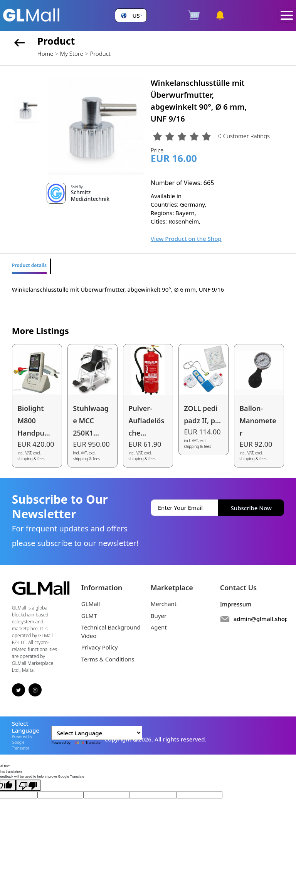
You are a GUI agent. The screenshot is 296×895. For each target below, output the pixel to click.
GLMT (89, 615)
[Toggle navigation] (287, 15)
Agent (159, 627)
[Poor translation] (28, 785)
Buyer (158, 615)
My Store (71, 53)
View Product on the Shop (186, 238)
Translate (86, 742)
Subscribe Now (251, 508)
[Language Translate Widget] (96, 733)
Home (45, 53)
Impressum (236, 604)
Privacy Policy (99, 647)
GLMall (90, 604)
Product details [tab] (29, 265)
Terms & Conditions (108, 659)
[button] (130, 15)
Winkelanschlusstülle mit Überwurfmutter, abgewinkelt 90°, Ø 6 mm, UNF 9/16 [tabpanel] (118, 289)
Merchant (164, 604)
